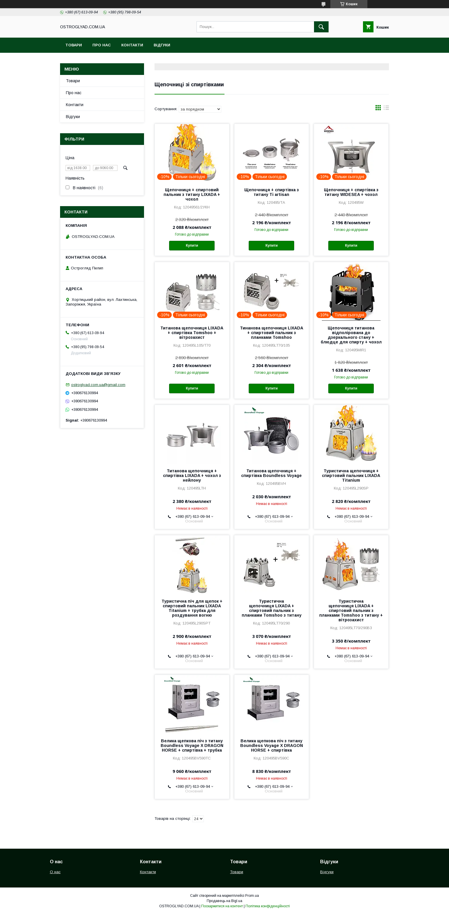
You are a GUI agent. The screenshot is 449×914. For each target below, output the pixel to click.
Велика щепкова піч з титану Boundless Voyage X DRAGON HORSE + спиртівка (271, 745)
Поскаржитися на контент (222, 906)
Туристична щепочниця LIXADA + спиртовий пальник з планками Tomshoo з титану (271, 608)
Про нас (101, 45)
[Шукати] (321, 26)
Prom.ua (252, 896)
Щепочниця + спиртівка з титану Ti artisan (271, 192)
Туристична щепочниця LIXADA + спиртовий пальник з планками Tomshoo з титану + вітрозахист (351, 610)
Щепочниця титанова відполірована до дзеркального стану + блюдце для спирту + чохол (351, 335)
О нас (55, 872)
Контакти (132, 45)
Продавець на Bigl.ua (224, 901)
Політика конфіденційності (267, 906)
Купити (192, 245)
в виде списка (386, 109)
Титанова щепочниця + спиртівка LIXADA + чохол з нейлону (192, 476)
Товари (73, 45)
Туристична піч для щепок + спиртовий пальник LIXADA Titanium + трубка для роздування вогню (192, 608)
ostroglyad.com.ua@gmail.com (98, 385)
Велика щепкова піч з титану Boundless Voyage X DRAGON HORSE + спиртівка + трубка (192, 745)
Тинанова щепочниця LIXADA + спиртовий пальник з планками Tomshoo (271, 333)
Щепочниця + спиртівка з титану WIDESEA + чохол (351, 192)
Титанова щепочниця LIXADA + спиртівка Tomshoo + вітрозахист (191, 333)
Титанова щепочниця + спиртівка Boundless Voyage (271, 473)
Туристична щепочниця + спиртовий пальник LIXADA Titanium (351, 476)
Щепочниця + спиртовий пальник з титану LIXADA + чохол (192, 194)
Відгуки (162, 45)
